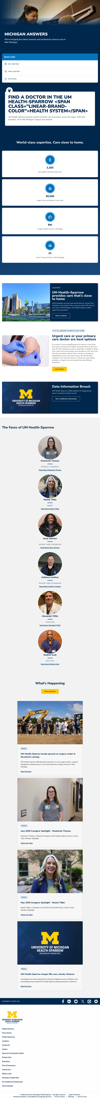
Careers (4, 1049)
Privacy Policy (60, 1096)
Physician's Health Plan (10, 1078)
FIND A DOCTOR (14, 71)
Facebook (63, 1001)
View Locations (61, 316)
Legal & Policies (74, 1095)
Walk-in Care (7, 1074)
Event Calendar (7, 1086)
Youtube (76, 1001)
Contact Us (6, 1045)
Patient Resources (8, 1037)
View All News (50, 691)
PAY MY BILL (12, 79)
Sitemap (71, 1096)
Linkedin (69, 1001)
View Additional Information (66, 399)
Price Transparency (9, 1065)
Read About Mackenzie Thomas (50, 470)
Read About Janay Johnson (50, 548)
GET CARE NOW (13, 64)
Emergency (6, 1061)
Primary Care (6, 1057)
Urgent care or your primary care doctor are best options (74, 337)
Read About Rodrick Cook (50, 664)
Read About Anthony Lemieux (50, 586)
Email (96, 1001)
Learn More (59, 369)
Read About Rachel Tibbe (50, 509)
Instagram (89, 1001)
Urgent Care (6, 1069)
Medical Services (8, 1029)
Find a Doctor (7, 1033)
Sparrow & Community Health (13, 1053)
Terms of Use (82, 1096)
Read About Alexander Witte (50, 625)
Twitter (82, 1001)
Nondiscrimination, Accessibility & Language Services (32, 1096)
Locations (5, 1041)
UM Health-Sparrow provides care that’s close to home (72, 296)
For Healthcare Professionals (12, 1082)
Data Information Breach (71, 386)
